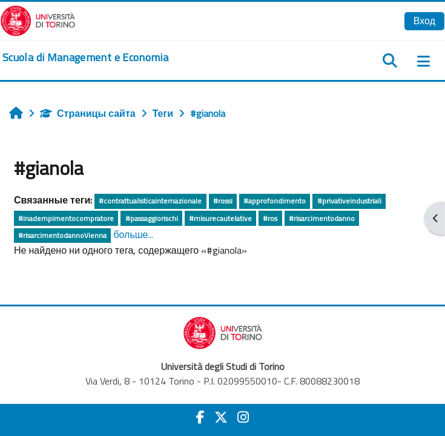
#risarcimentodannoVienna (62, 235)
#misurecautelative (220, 218)
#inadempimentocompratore (66, 218)
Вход (424, 20)
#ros (270, 218)
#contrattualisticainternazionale (150, 200)
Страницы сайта (88, 113)
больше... (133, 234)
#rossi (222, 200)
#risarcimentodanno (322, 218)
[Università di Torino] (38, 19)
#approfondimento (274, 200)
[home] (85, 57)
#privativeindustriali (349, 200)
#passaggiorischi (151, 218)
